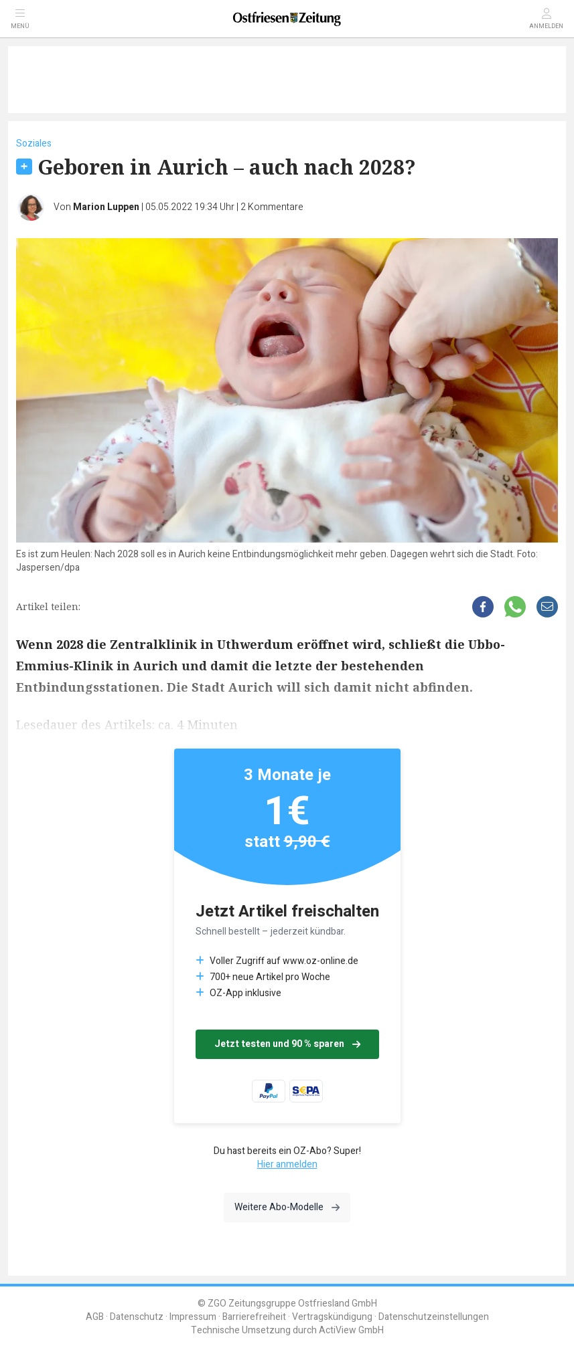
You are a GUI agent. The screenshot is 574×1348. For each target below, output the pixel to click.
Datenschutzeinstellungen (433, 1317)
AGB (95, 1317)
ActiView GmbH (351, 1330)
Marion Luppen (106, 207)
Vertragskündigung (332, 1317)
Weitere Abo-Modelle (287, 1207)
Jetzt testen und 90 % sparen (287, 1044)
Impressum (192, 1317)
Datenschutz (136, 1317)
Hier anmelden (287, 1164)
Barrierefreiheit (254, 1317)
